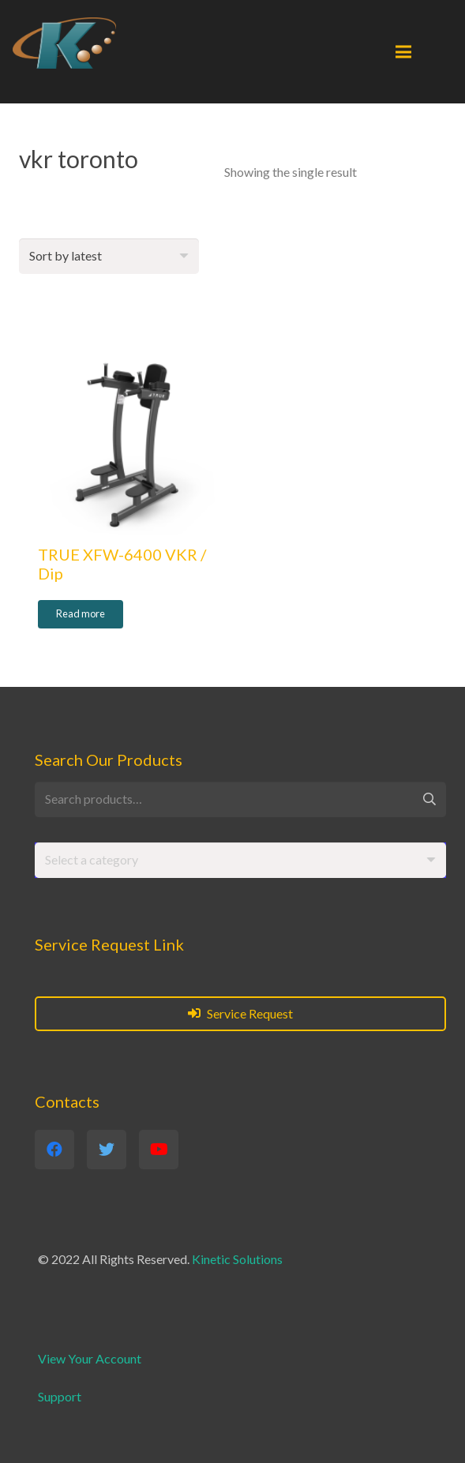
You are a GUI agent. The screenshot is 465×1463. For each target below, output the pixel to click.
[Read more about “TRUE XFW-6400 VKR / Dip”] (80, 614)
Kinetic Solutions (237, 1258)
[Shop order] (109, 256)
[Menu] (403, 52)
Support (59, 1396)
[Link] (64, 43)
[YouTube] (158, 1149)
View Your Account (89, 1358)
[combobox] (240, 860)
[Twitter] (106, 1149)
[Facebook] (54, 1149)
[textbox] (91, 859)
